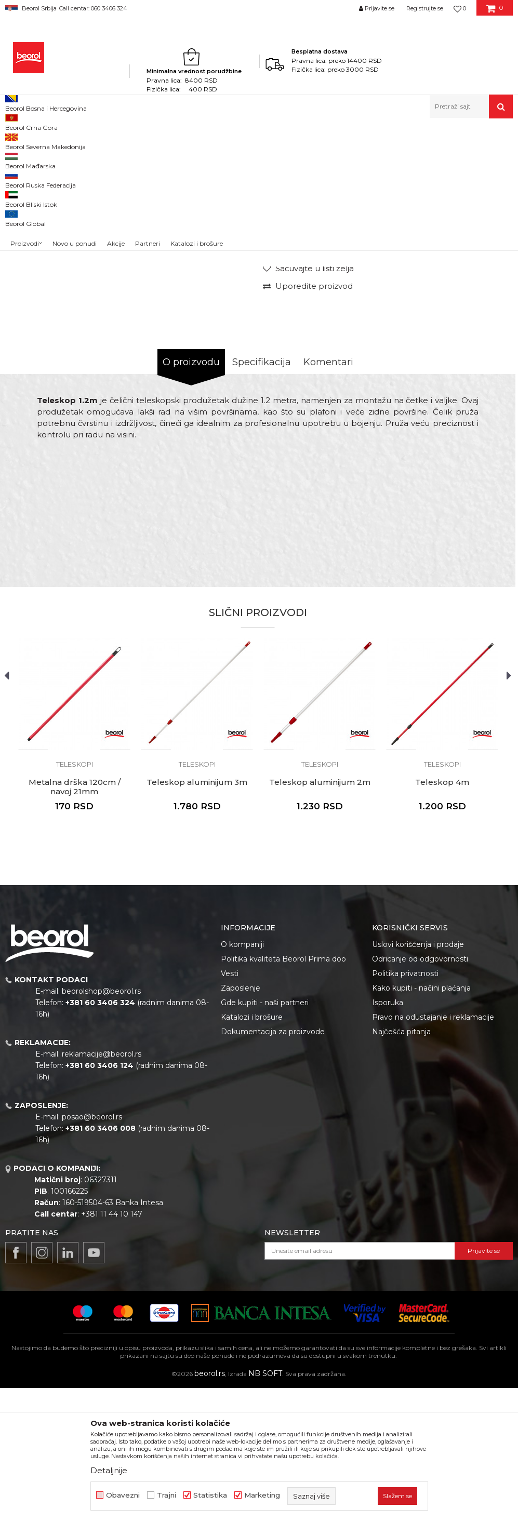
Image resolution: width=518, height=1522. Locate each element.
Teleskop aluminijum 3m (197, 916)
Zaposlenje (240, 1122)
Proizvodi (46, 140)
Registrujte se (424, 8)
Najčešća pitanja (401, 1165)
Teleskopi (324, 140)
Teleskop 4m (442, 916)
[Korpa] (494, 12)
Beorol (14, 140)
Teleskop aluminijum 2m (319, 916)
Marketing (262, 1495)
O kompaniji (242, 1078)
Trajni (166, 1495)
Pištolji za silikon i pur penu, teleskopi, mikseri (236, 140)
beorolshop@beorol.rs (101, 1125)
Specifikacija (261, 496)
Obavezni (123, 1495)
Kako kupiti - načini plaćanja (421, 1122)
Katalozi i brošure (252, 1151)
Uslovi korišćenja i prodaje (418, 1078)
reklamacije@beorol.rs (101, 1188)
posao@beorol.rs (92, 1251)
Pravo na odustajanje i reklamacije (433, 1151)
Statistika (210, 1495)
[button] (471, 106)
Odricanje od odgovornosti (420, 1093)
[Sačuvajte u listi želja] (308, 402)
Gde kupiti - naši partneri (265, 1136)
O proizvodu (191, 496)
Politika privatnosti (405, 1107)
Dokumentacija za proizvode (273, 1165)
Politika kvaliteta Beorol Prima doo (283, 1093)
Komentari (328, 496)
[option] (36, 201)
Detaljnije (108, 1470)
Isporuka (387, 1136)
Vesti (229, 1107)
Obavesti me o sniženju (470, 333)
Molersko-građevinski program (114, 140)
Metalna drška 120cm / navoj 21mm (75, 921)
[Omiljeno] (460, 8)
